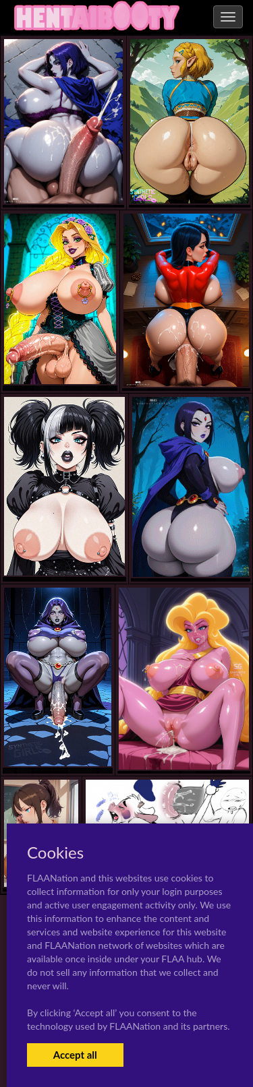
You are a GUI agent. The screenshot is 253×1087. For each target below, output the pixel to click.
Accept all (75, 1055)
